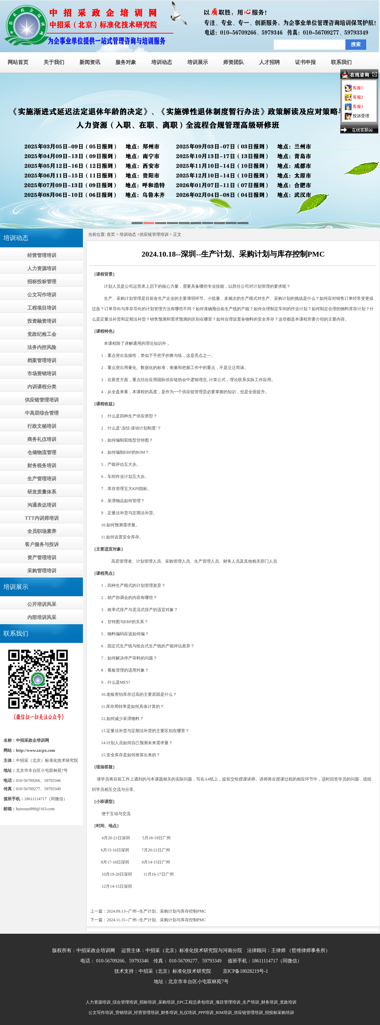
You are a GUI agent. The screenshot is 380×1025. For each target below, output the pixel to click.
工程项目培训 (41, 308)
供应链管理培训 (42, 400)
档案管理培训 (41, 360)
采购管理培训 (41, 570)
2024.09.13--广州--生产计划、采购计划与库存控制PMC (156, 911)
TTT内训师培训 (42, 518)
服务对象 (125, 62)
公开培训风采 (41, 604)
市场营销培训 (41, 373)
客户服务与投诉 (42, 544)
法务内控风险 (41, 347)
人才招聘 (269, 62)
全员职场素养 (41, 531)
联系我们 (341, 62)
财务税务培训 (41, 465)
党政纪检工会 (41, 334)
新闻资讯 (89, 62)
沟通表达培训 (41, 505)
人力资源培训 (41, 268)
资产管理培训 (41, 557)
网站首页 (18, 62)
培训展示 (197, 62)
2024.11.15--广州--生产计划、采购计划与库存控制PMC (156, 919)
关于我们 (54, 62)
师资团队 (233, 62)
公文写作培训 (41, 294)
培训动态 (161, 62)
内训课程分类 (41, 386)
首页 (111, 234)
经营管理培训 (41, 255)
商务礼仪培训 (41, 439)
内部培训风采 (41, 617)
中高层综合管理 (42, 413)
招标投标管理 (41, 281)
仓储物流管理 (41, 452)
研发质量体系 (41, 492)
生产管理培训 (41, 478)
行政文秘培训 (41, 426)
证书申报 (305, 62)
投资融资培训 (41, 321)
